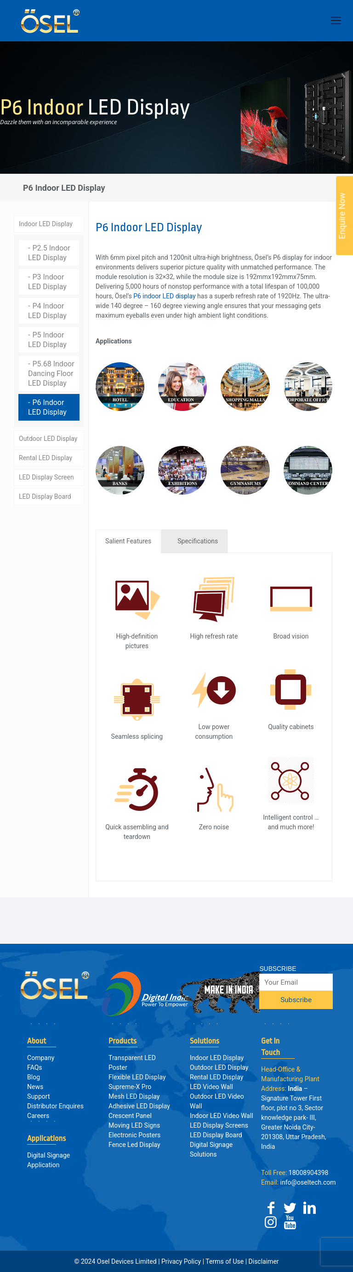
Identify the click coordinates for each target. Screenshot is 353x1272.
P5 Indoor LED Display (47, 338)
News (35, 1086)
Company (40, 1057)
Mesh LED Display (133, 1096)
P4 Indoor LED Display (47, 309)
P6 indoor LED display (164, 294)
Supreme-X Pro (129, 1086)
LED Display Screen (46, 475)
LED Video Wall (211, 1086)
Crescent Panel (130, 1115)
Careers (38, 1115)
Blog (33, 1077)
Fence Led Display (134, 1144)
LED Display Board (45, 494)
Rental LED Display (45, 456)
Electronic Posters (134, 1135)
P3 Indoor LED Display (47, 280)
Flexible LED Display (136, 1077)
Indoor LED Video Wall (221, 1115)
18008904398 (294, 1172)
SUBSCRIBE (277, 968)
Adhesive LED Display (139, 1106)
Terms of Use (224, 1261)
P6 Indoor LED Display (47, 405)
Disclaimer (263, 1261)
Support (38, 1096)
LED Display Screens (219, 1125)
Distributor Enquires (55, 1106)
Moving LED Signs (134, 1125)
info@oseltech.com (298, 1182)
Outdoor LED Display (48, 436)
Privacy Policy (181, 1261)
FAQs (34, 1067)
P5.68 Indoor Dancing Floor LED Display (51, 372)
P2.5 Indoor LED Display (49, 251)
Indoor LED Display (46, 222)
